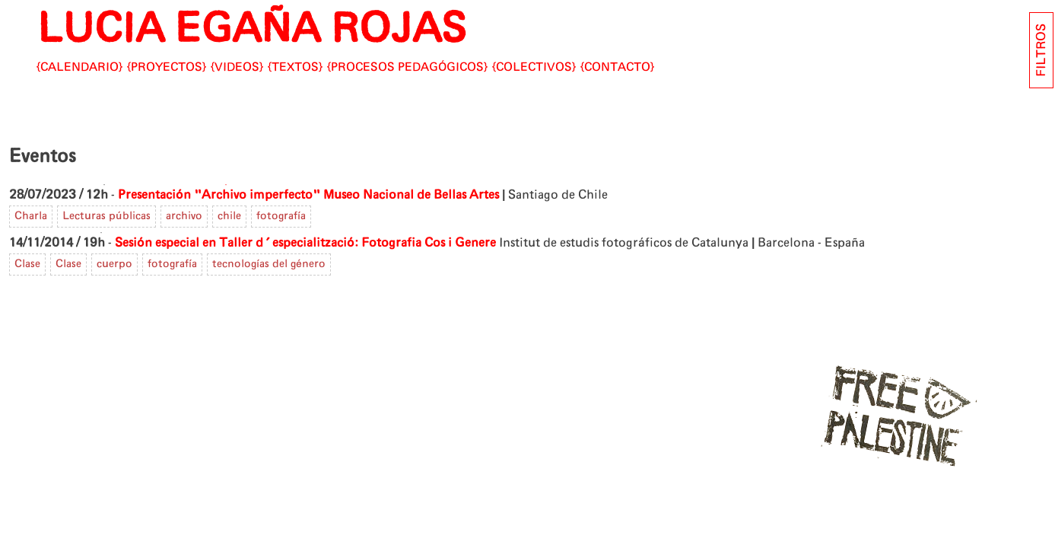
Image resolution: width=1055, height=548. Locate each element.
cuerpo (114, 264)
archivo (184, 216)
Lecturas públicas (106, 216)
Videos (236, 67)
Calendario (79, 67)
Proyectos (166, 67)
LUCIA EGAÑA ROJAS (251, 29)
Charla (30, 216)
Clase (27, 264)
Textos (295, 67)
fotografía (281, 216)
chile (229, 216)
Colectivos (534, 67)
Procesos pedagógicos (407, 67)
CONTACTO (617, 67)
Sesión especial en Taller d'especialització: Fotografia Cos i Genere (305, 243)
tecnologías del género (269, 264)
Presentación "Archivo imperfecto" (219, 195)
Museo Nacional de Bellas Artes (411, 195)
